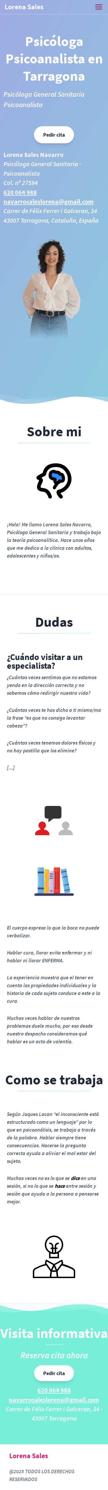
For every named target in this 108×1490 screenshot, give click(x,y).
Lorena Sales (24, 6)
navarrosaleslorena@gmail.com (48, 202)
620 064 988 (20, 192)
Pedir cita (54, 134)
